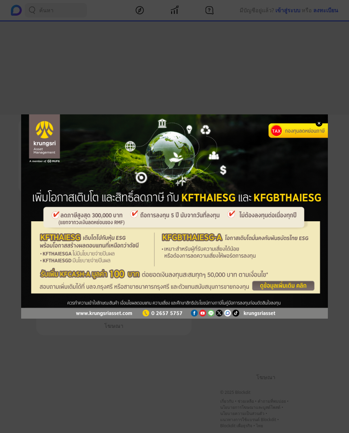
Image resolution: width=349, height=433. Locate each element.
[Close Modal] (319, 123)
